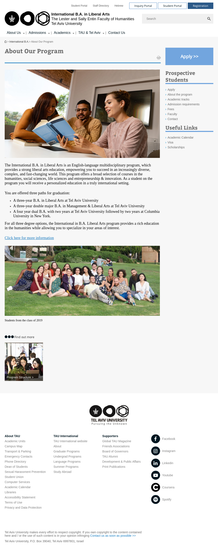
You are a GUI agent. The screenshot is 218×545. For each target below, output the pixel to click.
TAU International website (70, 441)
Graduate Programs (66, 451)
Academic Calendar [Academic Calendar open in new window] (181, 137)
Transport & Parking (18, 451)
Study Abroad (62, 471)
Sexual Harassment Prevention (25, 471)
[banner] (109, 18)
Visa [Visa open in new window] (170, 142)
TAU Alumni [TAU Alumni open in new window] (110, 456)
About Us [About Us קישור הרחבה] (14, 32)
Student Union (14, 477)
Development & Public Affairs (121, 461)
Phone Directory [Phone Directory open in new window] (15, 461)
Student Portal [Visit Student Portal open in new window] (172, 6)
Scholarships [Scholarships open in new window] (176, 147)
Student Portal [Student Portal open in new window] (79, 5)
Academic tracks (178, 99)
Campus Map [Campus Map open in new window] (13, 446)
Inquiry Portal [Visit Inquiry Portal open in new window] (143, 6)
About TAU (12, 436)
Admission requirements (183, 104)
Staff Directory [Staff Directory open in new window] (101, 5)
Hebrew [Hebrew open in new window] (119, 5)
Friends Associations (116, 446)
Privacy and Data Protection (23, 507)
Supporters (110, 436)
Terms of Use (13, 502)
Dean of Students (16, 466)
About (57, 446)
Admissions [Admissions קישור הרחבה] (37, 32)
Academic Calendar (18, 487)
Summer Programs (65, 466)
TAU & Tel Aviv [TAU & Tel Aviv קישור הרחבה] (89, 32)
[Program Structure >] (24, 377)
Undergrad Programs (67, 456)
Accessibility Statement (20, 497)
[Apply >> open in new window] (189, 56)
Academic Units (15, 441)
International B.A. (6, 41)
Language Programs (66, 461)
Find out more (24, 337)
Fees (171, 109)
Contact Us (116, 32)
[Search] (177, 19)
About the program (180, 94)
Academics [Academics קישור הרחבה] (62, 32)
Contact (173, 119)
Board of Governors (115, 451)
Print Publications (113, 466)
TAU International (65, 436)
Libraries (10, 492)
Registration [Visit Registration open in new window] (200, 6)
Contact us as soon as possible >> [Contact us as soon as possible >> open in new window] (113, 535)
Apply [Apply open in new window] (171, 89)
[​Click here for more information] (29, 238)
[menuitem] (79, 6)
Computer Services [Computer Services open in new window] (17, 482)
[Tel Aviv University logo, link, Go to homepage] (69, 19)
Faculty (172, 114)
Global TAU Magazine (116, 441)
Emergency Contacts (18, 456)
